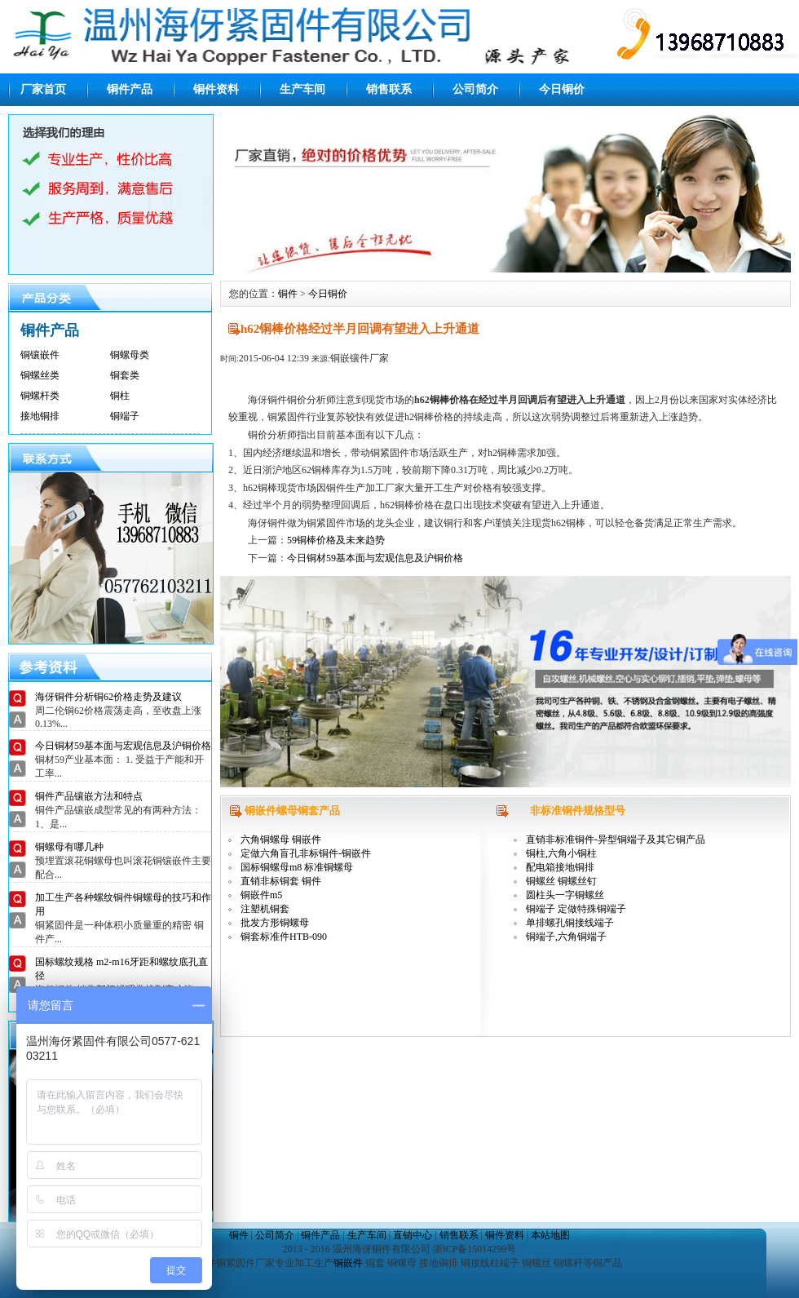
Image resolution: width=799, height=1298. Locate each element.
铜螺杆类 (40, 395)
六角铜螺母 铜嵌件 (281, 839)
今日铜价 (562, 89)
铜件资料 (216, 89)
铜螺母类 (129, 355)
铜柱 (120, 395)
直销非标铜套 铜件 (281, 881)
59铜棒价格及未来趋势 (336, 540)
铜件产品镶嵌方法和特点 (89, 796)
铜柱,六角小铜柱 (561, 853)
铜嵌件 (348, 1263)
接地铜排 (40, 416)
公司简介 (475, 89)
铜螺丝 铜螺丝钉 (561, 881)
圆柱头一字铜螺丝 (565, 895)
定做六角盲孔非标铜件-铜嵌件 (306, 853)
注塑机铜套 (265, 909)
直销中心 (412, 1235)
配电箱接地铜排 (560, 867)
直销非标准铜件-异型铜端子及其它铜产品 (615, 839)
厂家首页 (43, 89)
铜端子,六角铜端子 (566, 936)
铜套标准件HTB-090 (284, 936)
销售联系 (389, 89)
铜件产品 (129, 89)
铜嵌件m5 (261, 895)
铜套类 (124, 375)
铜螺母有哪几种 (69, 847)
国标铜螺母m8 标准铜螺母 (297, 867)
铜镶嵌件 (40, 355)
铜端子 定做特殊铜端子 (576, 909)
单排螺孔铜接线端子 (570, 922)
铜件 (288, 293)
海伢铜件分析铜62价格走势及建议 (108, 696)
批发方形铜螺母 (275, 922)
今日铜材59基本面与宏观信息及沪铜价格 (123, 745)
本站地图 (550, 1235)
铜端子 (124, 416)
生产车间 (302, 89)
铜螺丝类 (40, 375)
